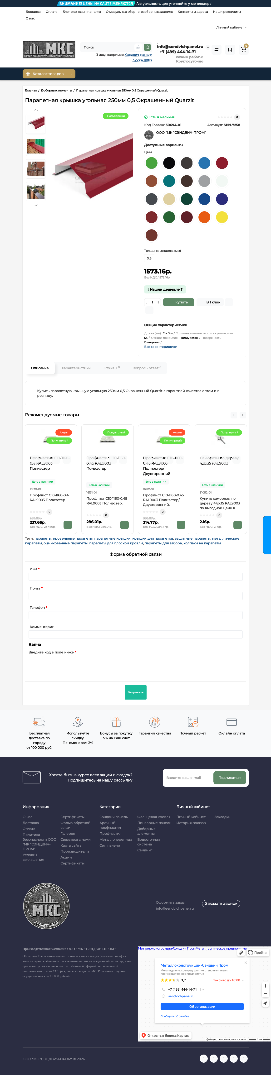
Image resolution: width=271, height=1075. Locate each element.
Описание (40, 368)
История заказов (191, 823)
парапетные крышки (112, 538)
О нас (30, 18)
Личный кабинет (191, 817)
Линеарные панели (154, 823)
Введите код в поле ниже (51, 652)
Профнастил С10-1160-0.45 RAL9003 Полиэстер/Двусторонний (163, 466)
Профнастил (110, 833)
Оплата (52, 12)
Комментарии (42, 627)
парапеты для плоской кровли (116, 543)
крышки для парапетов (152, 538)
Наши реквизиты (227, 12)
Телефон (37, 607)
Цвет (148, 152)
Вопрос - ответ (147, 368)
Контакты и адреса (193, 12)
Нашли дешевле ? (165, 289)
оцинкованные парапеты (66, 543)
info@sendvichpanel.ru (180, 44)
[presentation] (65, 665)
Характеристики (76, 368)
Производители (74, 851)
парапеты (42, 538)
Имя (33, 569)
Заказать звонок (221, 903)
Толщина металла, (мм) (162, 251)
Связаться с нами (75, 839)
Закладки (222, 817)
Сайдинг (144, 850)
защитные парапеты (192, 538)
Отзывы (111, 368)
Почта (35, 588)
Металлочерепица (115, 839)
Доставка (33, 12)
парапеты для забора (163, 543)
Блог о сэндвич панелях (82, 12)
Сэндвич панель (113, 817)
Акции (66, 857)
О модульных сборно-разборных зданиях (139, 12)
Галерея (67, 833)
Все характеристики (160, 347)
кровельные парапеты (73, 538)
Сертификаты (72, 817)
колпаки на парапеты (202, 543)
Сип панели (109, 845)
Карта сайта (70, 845)
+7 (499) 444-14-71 (176, 52)
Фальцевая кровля (153, 817)
